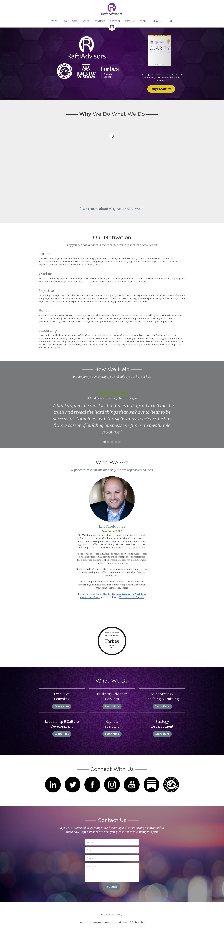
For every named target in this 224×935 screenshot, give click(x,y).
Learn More (62, 706)
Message (91, 866)
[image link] (161, 52)
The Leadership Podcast (131, 597)
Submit (112, 886)
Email (89, 850)
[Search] (171, 21)
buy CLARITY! (161, 89)
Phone (90, 858)
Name (90, 842)
